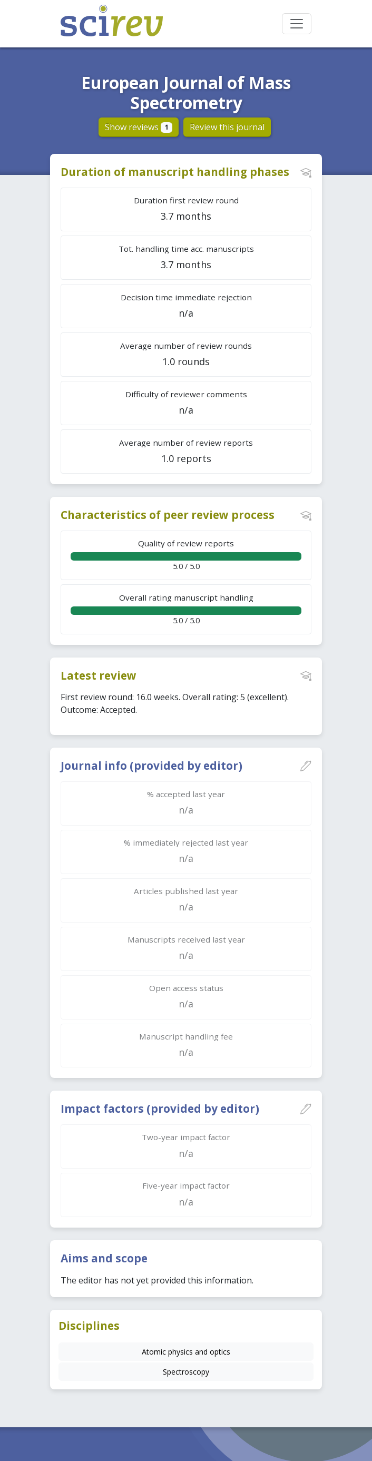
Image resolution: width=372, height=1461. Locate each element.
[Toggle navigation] (296, 23)
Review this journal (227, 127)
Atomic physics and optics (186, 1352)
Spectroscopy (186, 1372)
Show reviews (139, 127)
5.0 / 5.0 (186, 554)
